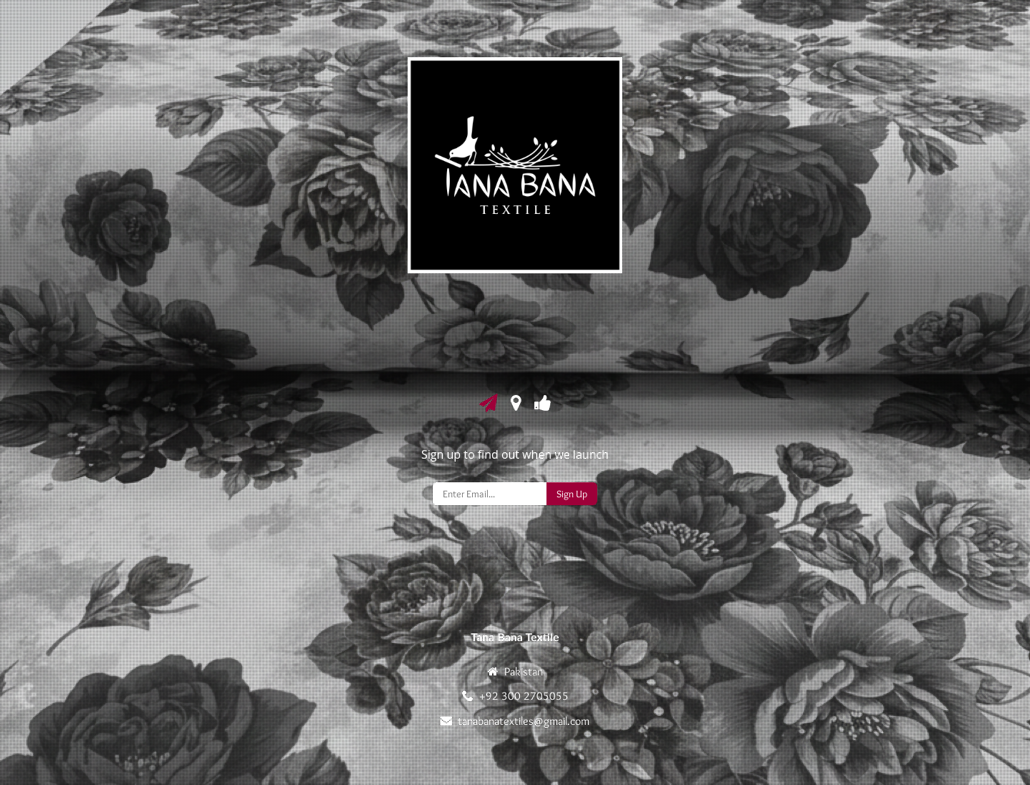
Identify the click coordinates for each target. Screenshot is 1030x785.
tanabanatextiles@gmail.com (523, 721)
